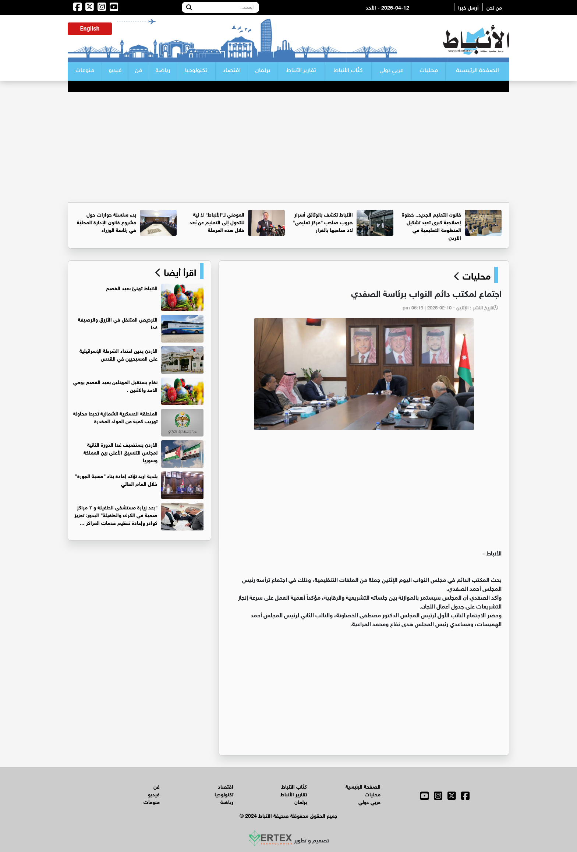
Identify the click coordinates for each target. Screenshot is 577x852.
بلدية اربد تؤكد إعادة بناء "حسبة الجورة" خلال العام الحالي (116, 479)
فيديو (115, 71)
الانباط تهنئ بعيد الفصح (131, 287)
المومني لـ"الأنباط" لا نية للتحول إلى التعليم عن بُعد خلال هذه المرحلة (217, 221)
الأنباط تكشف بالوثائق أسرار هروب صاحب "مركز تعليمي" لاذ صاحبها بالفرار (323, 221)
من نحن (494, 7)
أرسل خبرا (468, 7)
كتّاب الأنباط (347, 71)
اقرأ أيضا (178, 271)
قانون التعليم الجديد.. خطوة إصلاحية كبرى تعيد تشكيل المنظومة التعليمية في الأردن (431, 225)
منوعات (84, 71)
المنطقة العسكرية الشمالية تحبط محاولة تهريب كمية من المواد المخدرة (115, 416)
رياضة (162, 71)
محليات (428, 71)
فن (138, 71)
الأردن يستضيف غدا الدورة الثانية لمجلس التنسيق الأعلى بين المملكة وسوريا (120, 451)
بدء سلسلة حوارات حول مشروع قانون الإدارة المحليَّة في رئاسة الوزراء (106, 221)
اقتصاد (231, 71)
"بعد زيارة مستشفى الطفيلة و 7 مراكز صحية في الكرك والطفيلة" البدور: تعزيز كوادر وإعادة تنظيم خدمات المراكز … (115, 514)
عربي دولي (391, 71)
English (90, 28)
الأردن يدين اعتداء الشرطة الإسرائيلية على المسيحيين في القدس (118, 354)
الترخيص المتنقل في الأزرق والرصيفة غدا (117, 322)
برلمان (262, 71)
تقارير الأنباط (301, 71)
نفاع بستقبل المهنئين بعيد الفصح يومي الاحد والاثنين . (115, 385)
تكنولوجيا (196, 71)
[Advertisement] (288, 147)
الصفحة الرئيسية (477, 71)
